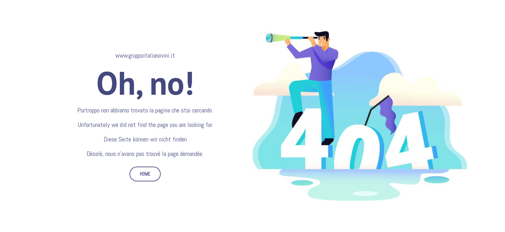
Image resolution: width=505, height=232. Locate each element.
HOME (145, 174)
